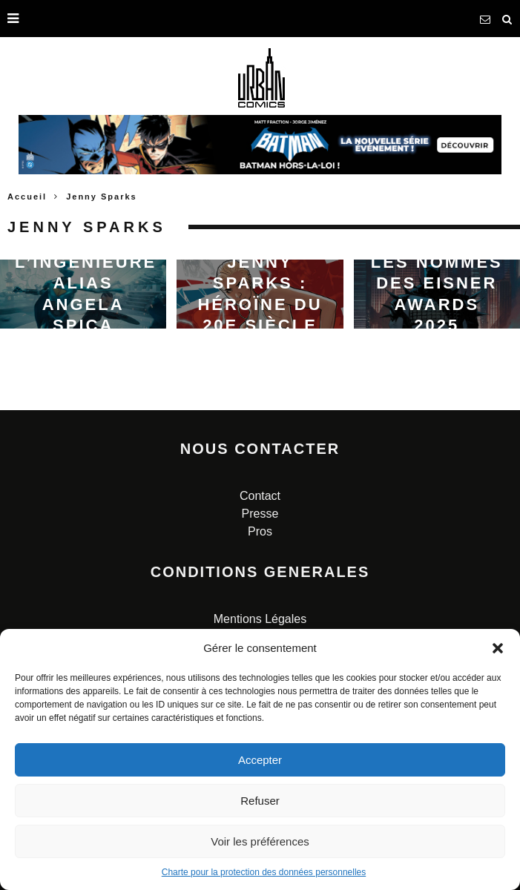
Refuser (260, 800)
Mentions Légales (260, 619)
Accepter (260, 760)
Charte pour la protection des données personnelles (264, 872)
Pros (260, 531)
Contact (260, 496)
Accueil (27, 196)
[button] (497, 648)
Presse (260, 513)
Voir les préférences (260, 841)
